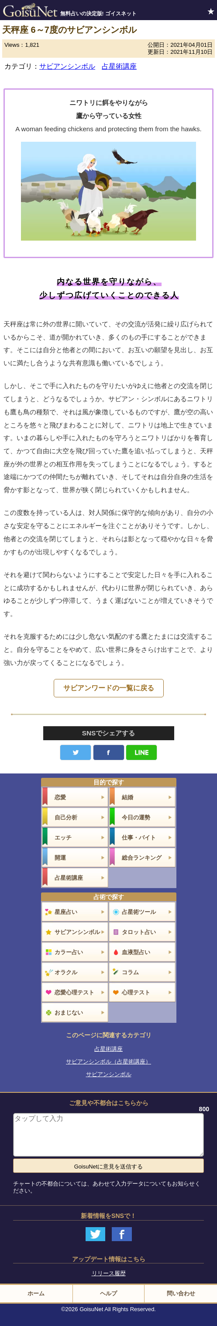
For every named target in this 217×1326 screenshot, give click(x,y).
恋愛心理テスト (74, 992)
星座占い (66, 912)
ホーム (36, 1293)
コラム (130, 972)
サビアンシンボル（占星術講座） (108, 1061)
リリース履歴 (109, 1273)
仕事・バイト (139, 837)
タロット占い (139, 932)
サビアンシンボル (67, 66)
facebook (108, 752)
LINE (141, 752)
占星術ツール (139, 912)
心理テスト (136, 992)
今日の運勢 (136, 817)
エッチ (63, 837)
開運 (60, 857)
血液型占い (136, 952)
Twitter (75, 752)
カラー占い (69, 952)
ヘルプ (108, 1293)
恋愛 (60, 797)
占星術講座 (119, 66)
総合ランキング (142, 857)
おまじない (69, 1012)
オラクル (66, 972)
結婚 (127, 797)
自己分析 (66, 817)
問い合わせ (181, 1293)
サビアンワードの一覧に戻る (108, 688)
